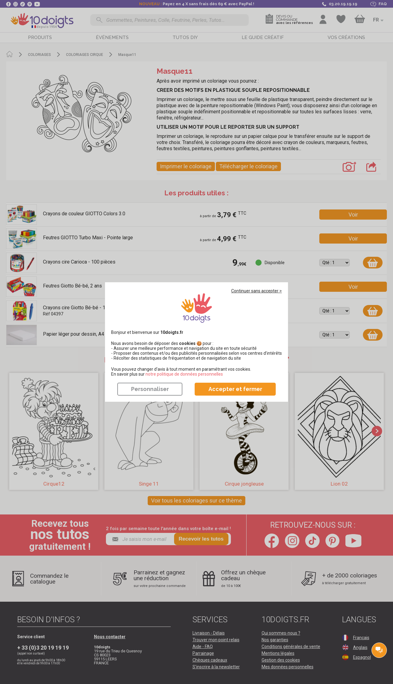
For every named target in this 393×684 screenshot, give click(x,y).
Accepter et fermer (235, 389)
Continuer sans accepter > (256, 290)
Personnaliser (150, 389)
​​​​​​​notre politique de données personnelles (184, 374)
